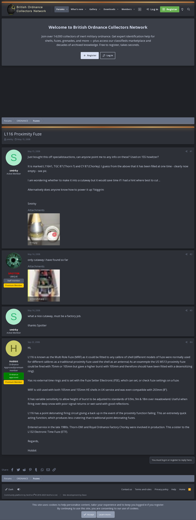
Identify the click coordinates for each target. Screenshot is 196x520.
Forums (60, 9)
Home (182, 489)
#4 (191, 342)
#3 (191, 310)
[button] (67, 9)
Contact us (126, 489)
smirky (10, 139)
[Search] (188, 9)
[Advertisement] (98, 92)
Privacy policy (161, 489)
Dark (9, 489)
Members (127, 9)
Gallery (93, 9)
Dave (84, 495)
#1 (191, 151)
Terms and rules (143, 489)
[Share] (186, 151)
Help (173, 489)
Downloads (109, 9)
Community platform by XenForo (31, 495)
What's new (77, 9)
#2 (191, 254)
